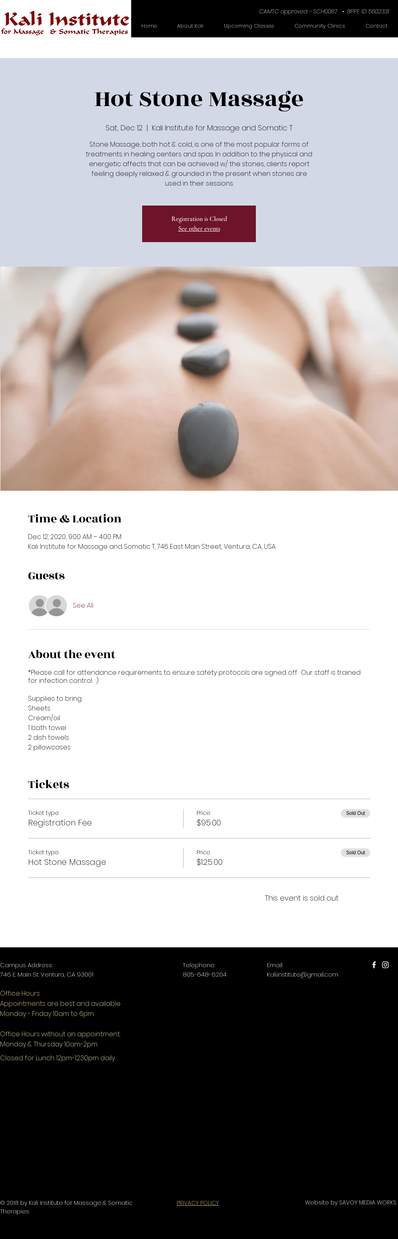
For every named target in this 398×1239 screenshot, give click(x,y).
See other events (199, 229)
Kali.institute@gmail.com (302, 974)
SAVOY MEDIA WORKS (367, 1202)
